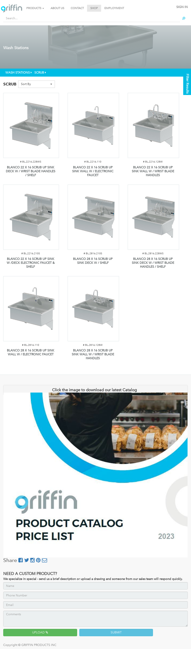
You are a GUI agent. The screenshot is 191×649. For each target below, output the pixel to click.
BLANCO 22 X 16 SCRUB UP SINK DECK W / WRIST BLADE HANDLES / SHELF (30, 171)
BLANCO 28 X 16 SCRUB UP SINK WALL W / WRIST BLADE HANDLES (93, 354)
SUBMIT (116, 632)
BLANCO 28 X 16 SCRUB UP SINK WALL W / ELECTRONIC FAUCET (30, 352)
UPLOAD (40, 632)
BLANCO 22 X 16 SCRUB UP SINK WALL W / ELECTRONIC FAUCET (92, 171)
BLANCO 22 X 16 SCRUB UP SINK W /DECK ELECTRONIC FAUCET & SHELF (31, 263)
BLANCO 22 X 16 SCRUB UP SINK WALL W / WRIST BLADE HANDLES (153, 171)
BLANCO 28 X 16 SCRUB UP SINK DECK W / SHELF (93, 261)
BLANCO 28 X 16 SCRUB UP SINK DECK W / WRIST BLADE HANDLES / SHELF (153, 263)
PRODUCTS (35, 8)
